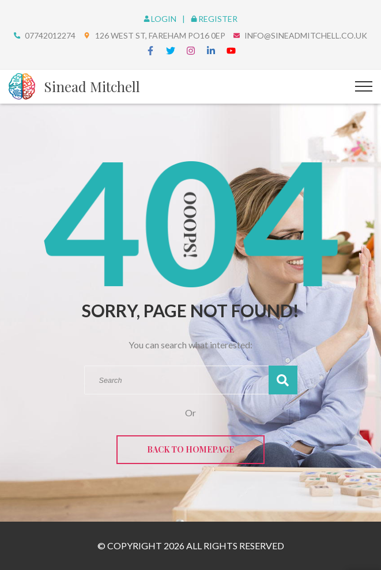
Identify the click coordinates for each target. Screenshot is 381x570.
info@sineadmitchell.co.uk (305, 35)
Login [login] (161, 19)
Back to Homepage (190, 449)
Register (214, 19)
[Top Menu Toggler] (363, 86)
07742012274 (50, 35)
